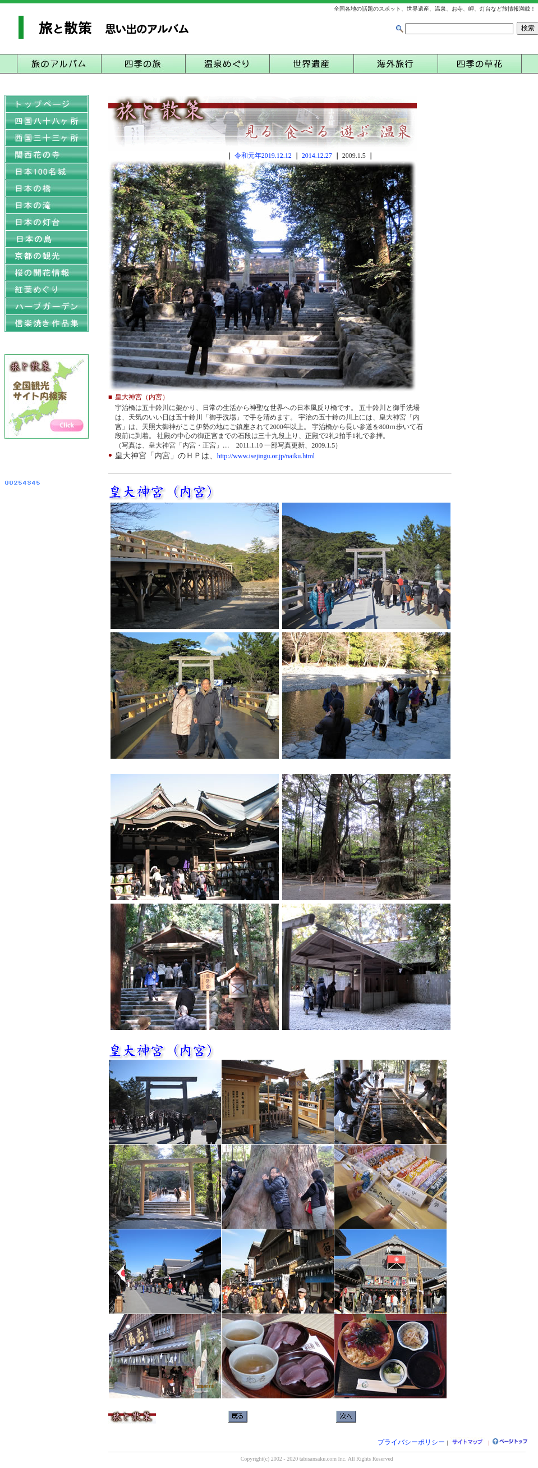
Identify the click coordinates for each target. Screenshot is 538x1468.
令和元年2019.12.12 (263, 155)
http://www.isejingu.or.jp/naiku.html (266, 456)
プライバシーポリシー (411, 1442)
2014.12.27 (317, 155)
